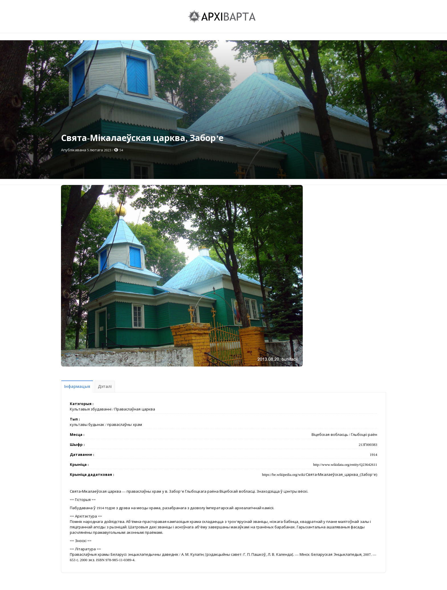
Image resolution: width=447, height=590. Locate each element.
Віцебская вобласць (330, 434)
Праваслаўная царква (134, 409)
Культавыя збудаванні (90, 409)
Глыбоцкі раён (364, 434)
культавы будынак (87, 424)
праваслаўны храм (124, 424)
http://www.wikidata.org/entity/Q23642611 (345, 464)
